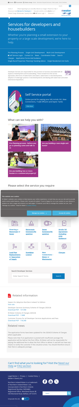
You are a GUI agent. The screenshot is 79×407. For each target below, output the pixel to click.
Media (34, 2)
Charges (62, 252)
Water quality (55, 2)
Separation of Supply (14, 258)
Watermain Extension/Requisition (31, 231)
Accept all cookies (64, 213)
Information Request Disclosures (44, 2)
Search (58, 276)
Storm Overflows (63, 2)
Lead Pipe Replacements (14, 253)
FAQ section (24, 366)
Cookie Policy (31, 205)
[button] (25, 398)
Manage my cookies (39, 213)
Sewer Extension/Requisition (47, 231)
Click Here (29, 106)
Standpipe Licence (30, 253)
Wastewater (47, 259)
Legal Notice (12, 376)
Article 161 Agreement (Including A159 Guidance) (63, 234)
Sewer (11, 234)
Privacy (22, 376)
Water (44, 257)
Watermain (13, 232)
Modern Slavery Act (15, 378)
